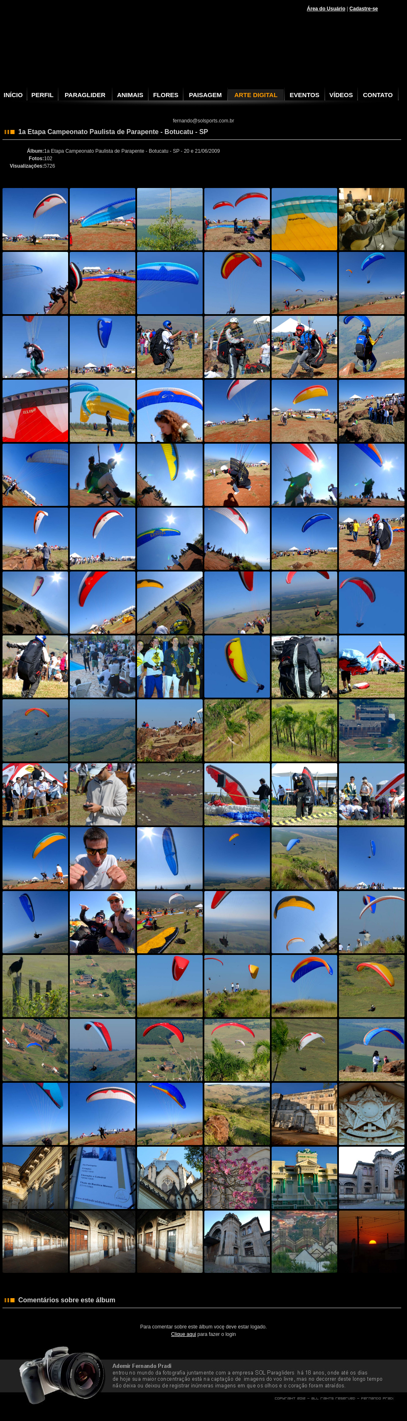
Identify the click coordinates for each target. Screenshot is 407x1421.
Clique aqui (183, 1334)
